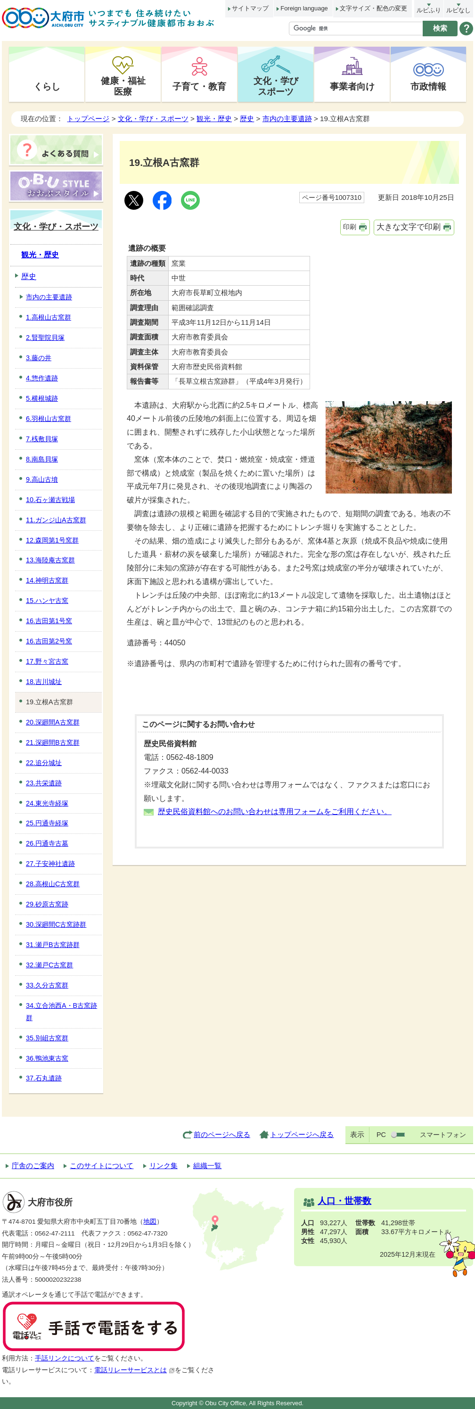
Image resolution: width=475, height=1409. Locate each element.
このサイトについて (101, 1166)
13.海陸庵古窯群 (50, 560)
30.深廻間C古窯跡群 (56, 924)
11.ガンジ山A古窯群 (56, 520)
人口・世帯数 (344, 1201)
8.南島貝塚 (42, 459)
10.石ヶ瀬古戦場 (50, 499)
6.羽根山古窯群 (48, 418)
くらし (46, 86)
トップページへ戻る (302, 1134)
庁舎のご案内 (33, 1166)
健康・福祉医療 (123, 86)
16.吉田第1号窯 (49, 621)
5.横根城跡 (42, 398)
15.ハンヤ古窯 (47, 600)
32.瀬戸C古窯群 (49, 965)
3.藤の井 (38, 358)
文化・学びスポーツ (276, 86)
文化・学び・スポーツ (153, 119)
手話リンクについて (64, 1358)
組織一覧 (207, 1166)
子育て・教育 (199, 86)
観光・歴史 (214, 119)
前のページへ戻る (222, 1134)
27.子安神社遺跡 (50, 863)
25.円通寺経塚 (47, 823)
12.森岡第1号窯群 (52, 540)
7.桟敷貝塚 (42, 439)
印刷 (349, 227)
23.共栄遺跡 (44, 783)
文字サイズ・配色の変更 (373, 8)
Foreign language (304, 8)
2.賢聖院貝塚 (45, 337)
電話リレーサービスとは (134, 1370)
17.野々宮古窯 (47, 661)
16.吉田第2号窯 (49, 641)
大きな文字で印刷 (409, 226)
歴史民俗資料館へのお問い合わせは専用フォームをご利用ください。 (275, 811)
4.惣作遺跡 (42, 378)
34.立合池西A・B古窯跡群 (61, 1012)
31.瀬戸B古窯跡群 (53, 944)
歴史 (247, 119)
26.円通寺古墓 (47, 843)
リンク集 (163, 1166)
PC (381, 1134)
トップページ (88, 119)
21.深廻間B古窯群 (53, 742)
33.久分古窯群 (47, 985)
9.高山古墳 (42, 479)
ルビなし (458, 10)
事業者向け (352, 86)
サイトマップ (250, 8)
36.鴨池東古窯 (47, 1058)
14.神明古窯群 (47, 580)
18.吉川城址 (44, 681)
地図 (149, 1221)
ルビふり (429, 10)
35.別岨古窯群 (47, 1038)
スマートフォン (443, 1134)
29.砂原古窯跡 (47, 904)
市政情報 (428, 86)
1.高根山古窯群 (48, 317)
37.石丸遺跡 (44, 1078)
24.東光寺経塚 (47, 803)
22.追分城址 (44, 762)
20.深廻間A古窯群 (53, 722)
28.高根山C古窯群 (53, 884)
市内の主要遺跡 (287, 119)
